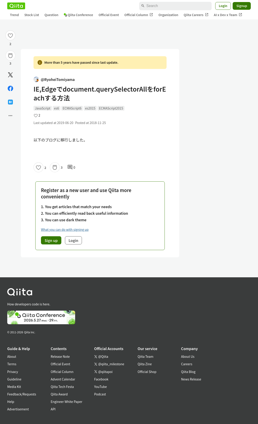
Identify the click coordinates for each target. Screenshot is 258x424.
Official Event (108, 14)
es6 (56, 108)
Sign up (51, 240)
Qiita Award (59, 394)
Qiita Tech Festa (62, 386)
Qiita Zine (145, 364)
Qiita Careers (196, 14)
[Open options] (10, 116)
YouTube (100, 386)
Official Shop (147, 371)
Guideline (14, 379)
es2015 (90, 108)
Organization (168, 14)
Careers (186, 364)
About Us (187, 356)
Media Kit (14, 386)
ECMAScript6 (72, 108)
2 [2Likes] (10, 43)
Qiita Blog (188, 371)
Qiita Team (145, 356)
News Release (191, 379)
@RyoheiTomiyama (54, 79)
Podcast (100, 394)
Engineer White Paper (66, 401)
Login (223, 5)
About (11, 356)
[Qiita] (16, 5)
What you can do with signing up (64, 229)
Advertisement (18, 409)
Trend (14, 14)
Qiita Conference (78, 14)
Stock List (31, 14)
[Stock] (10, 56)
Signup (241, 5)
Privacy (12, 371)
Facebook (101, 379)
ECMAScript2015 (111, 108)
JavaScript (42, 108)
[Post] (10, 75)
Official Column (138, 14)
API (53, 409)
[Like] (10, 35)
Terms (11, 364)
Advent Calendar (63, 379)
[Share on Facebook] (10, 88)
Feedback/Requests (21, 394)
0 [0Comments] (71, 167)
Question (51, 14)
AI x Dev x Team (228, 14)
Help (10, 401)
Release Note (60, 356)
